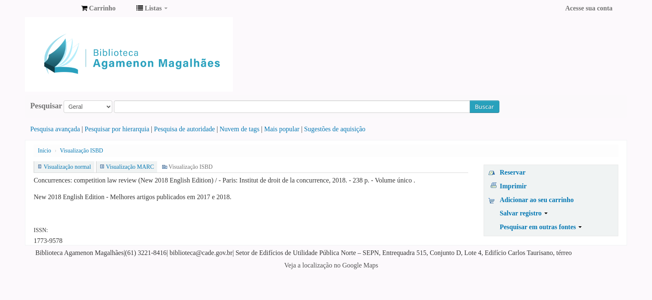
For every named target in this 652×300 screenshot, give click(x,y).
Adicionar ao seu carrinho (537, 199)
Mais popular (281, 128)
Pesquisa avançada (55, 128)
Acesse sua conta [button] (588, 8)
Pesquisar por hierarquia (117, 128)
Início (44, 151)
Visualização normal (67, 167)
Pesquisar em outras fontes (541, 226)
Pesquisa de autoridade (184, 128)
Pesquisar (46, 106)
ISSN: (41, 230)
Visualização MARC (130, 167)
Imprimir (513, 186)
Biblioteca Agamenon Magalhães (54, 8)
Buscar (484, 106)
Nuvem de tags (239, 128)
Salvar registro (524, 213)
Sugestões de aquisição (335, 128)
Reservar (513, 172)
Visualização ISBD (81, 151)
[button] (98, 8)
